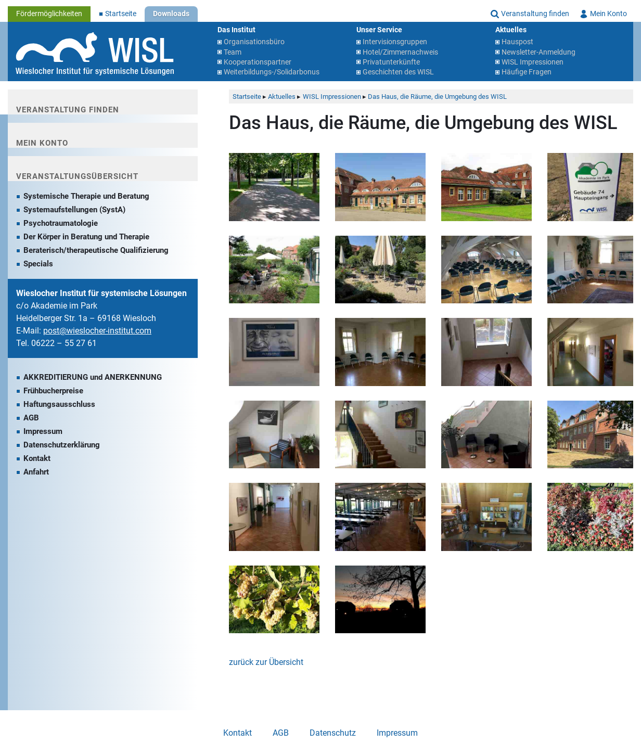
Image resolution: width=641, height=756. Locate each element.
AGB (31, 417)
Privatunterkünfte (391, 62)
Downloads (171, 13)
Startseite (120, 13)
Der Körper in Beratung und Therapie (86, 236)
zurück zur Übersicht (266, 662)
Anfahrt (36, 472)
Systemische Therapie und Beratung (86, 196)
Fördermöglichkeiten (49, 13)
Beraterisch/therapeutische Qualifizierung (96, 250)
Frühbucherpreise (53, 390)
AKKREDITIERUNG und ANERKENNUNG (92, 377)
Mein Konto (608, 13)
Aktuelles (282, 96)
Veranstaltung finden (535, 13)
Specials (38, 263)
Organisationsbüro (254, 41)
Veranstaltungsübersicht (77, 176)
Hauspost (517, 41)
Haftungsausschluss (59, 404)
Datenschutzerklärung (61, 445)
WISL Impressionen (532, 62)
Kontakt (36, 458)
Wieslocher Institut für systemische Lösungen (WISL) (95, 54)
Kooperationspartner (257, 62)
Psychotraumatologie (60, 223)
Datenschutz (333, 733)
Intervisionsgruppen (395, 41)
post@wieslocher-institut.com (97, 331)
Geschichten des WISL (398, 72)
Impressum (42, 431)
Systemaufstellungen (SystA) (74, 209)
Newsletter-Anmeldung (538, 52)
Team (232, 52)
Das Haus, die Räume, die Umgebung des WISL (437, 96)
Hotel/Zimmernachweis (400, 52)
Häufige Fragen (527, 72)
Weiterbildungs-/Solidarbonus (271, 72)
